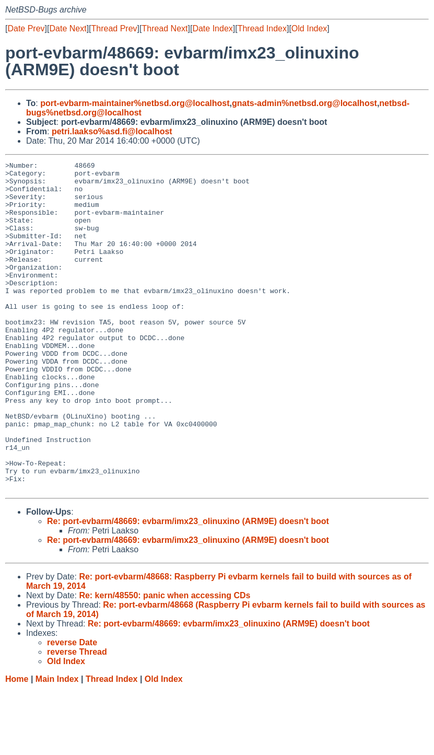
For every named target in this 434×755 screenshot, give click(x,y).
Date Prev (25, 28)
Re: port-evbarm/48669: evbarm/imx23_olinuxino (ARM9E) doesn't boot (188, 587)
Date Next (67, 28)
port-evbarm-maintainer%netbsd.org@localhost (134, 103)
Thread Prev (114, 28)
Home (16, 744)
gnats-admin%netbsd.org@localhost (304, 103)
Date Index (212, 28)
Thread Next (164, 28)
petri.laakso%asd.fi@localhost (112, 131)
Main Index (57, 744)
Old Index (309, 28)
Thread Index (262, 28)
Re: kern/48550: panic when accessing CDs (164, 661)
